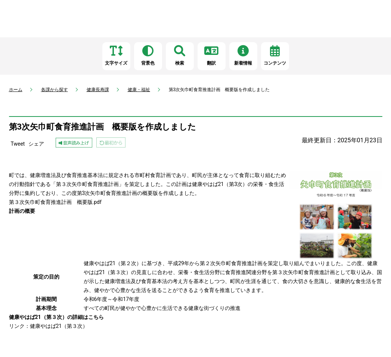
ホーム (15, 89)
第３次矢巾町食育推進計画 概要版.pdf (55, 202)
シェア (36, 144)
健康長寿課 (98, 89)
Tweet (18, 144)
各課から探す (54, 89)
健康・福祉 (139, 89)
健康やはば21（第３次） (59, 326)
